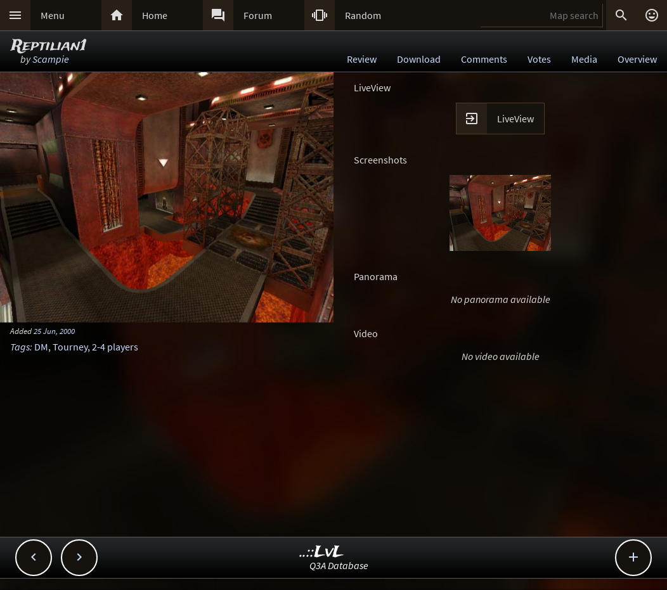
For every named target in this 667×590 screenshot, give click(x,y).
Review (362, 59)
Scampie (50, 59)
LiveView (515, 118)
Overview (637, 59)
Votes (539, 59)
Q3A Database (338, 565)
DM (41, 346)
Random (363, 15)
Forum (257, 15)
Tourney (70, 346)
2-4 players (115, 346)
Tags (20, 346)
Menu (53, 15)
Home (154, 15)
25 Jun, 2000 (54, 331)
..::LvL (322, 552)
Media (584, 59)
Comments (484, 59)
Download (419, 59)
